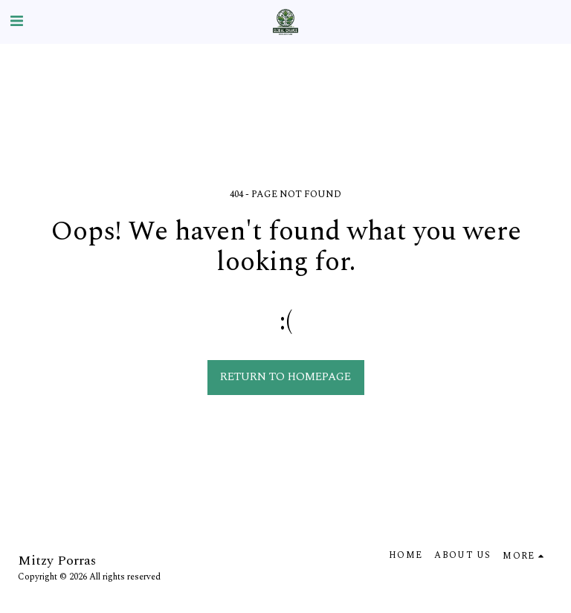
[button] (16, 21)
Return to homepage (285, 376)
